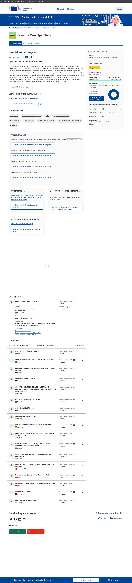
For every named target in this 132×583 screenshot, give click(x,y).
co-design (13, 125)
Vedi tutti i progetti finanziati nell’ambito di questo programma (32, 145)
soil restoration (15, 120)
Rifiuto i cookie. (113, 580)
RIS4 (47, 116)
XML (18, 531)
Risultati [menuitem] (37, 43)
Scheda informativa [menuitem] (15, 43)
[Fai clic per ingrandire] (82, 352)
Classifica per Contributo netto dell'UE (46, 346)
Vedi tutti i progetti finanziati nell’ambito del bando (27, 230)
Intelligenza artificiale (96, 112)
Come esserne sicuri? (35, 1)
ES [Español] (18, 57)
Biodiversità (96, 116)
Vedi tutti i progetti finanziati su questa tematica (25, 206)
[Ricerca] (119, 9)
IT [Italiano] (26, 57)
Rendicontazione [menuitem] (27, 43)
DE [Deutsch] (10, 57)
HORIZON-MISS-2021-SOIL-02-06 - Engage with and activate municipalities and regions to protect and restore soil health (27, 198)
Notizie (52, 23)
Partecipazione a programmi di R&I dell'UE (28, 333)
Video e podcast (43, 23)
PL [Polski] (30, 57)
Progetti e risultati (31, 23)
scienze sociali (13, 98)
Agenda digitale (96, 109)
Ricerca (65, 23)
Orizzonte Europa (33, 28)
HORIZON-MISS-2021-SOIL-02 (21, 224)
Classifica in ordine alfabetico (19, 345)
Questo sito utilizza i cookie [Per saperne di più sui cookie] (23, 580)
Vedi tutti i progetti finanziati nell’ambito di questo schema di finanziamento (65, 208)
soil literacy (14, 116)
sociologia (24, 98)
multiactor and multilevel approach (70, 120)
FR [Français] (22, 57)
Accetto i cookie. (86, 580)
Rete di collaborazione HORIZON (25, 335)
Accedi (60, 9)
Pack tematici (19, 23)
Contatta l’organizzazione (23, 331)
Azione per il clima (114, 112)
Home (11, 23)
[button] (70, 9)
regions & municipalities (61, 116)
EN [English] (14, 57)
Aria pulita (114, 109)
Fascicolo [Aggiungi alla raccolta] (102, 518)
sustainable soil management (31, 116)
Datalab (58, 23)
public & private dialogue (46, 120)
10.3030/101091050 (95, 63)
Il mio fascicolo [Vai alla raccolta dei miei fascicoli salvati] (116, 518)
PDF (37, 531)
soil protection (29, 120)
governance (34, 98)
